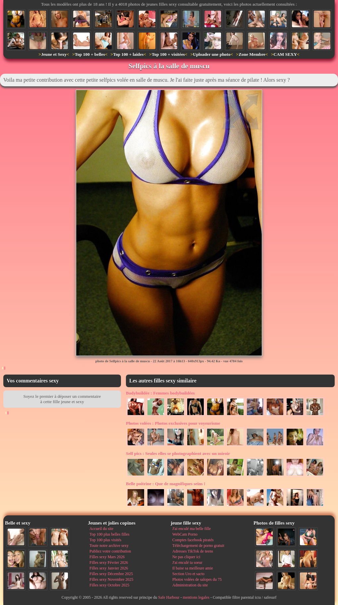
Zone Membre (252, 54)
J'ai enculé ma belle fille (191, 528)
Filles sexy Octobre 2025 (109, 585)
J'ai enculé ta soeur (187, 562)
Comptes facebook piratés (193, 540)
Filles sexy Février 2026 (108, 562)
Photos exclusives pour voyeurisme (173, 423)
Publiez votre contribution (110, 551)
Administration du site (190, 585)
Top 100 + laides (128, 54)
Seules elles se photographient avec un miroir (178, 453)
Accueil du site (101, 528)
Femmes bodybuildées (160, 392)
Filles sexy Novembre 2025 (111, 579)
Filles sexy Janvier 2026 (108, 568)
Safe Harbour (168, 597)
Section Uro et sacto (188, 573)
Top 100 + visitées (168, 54)
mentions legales (196, 597)
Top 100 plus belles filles (109, 534)
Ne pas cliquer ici (186, 557)
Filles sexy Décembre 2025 (111, 573)
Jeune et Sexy (54, 54)
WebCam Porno (184, 534)
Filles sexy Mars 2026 (107, 557)
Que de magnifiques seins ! (165, 483)
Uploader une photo (211, 54)
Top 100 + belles (90, 54)
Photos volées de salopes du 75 (197, 579)
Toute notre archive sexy (109, 545)
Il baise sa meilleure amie (192, 568)
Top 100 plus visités (105, 540)
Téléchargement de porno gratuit (198, 545)
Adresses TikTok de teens (192, 551)
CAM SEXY (285, 54)
